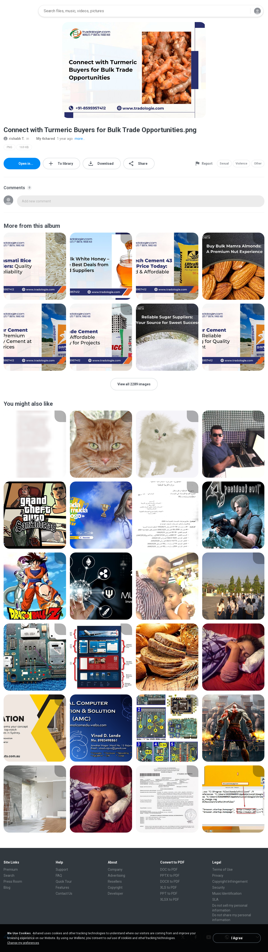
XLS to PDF (168, 887)
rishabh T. (14, 139)
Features (62, 887)
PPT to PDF (168, 893)
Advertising (116, 875)
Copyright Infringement (230, 881)
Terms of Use (222, 869)
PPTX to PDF (169, 875)
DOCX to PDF (170, 881)
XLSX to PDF (169, 899)
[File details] (35, 266)
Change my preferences (23, 943)
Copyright (115, 887)
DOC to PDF (168, 869)
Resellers (115, 881)
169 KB (24, 147)
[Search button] (244, 11)
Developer (115, 893)
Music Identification (227, 893)
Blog (7, 887)
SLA (215, 899)
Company (115, 869)
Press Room (13, 881)
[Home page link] (19, 11)
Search (9, 875)
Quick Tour (64, 881)
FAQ (59, 875)
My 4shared (43, 139)
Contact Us (64, 893)
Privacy (217, 875)
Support (62, 869)
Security (218, 887)
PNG (9, 147)
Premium (11, 869)
